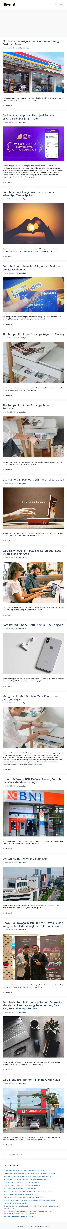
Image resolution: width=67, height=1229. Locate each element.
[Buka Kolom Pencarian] (56, 4)
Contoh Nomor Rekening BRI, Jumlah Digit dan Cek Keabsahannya (32, 268)
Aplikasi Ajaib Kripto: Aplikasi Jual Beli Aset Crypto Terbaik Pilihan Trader (29, 117)
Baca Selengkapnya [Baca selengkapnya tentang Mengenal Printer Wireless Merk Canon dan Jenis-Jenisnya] (36, 764)
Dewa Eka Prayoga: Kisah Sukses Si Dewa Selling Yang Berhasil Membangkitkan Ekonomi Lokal (33, 924)
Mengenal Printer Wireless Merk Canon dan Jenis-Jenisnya (30, 697)
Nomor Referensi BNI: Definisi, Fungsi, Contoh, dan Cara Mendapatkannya (32, 780)
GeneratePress (44, 1226)
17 (10, 1154)
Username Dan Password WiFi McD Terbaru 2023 (33, 479)
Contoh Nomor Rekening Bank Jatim (25, 858)
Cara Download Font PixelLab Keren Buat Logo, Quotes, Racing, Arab (32, 552)
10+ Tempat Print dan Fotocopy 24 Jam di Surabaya (28, 406)
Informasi (8, 106)
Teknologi (8, 182)
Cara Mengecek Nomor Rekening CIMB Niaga (31, 1079)
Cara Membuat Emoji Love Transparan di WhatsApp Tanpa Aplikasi (28, 193)
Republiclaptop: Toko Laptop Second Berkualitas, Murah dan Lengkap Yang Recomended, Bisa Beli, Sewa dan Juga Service (33, 1005)
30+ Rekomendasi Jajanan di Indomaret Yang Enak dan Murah (31, 42)
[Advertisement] (33, 22)
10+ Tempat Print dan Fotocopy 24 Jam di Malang (33, 334)
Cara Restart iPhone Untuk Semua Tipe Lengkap (33, 625)
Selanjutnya (17, 1154)
